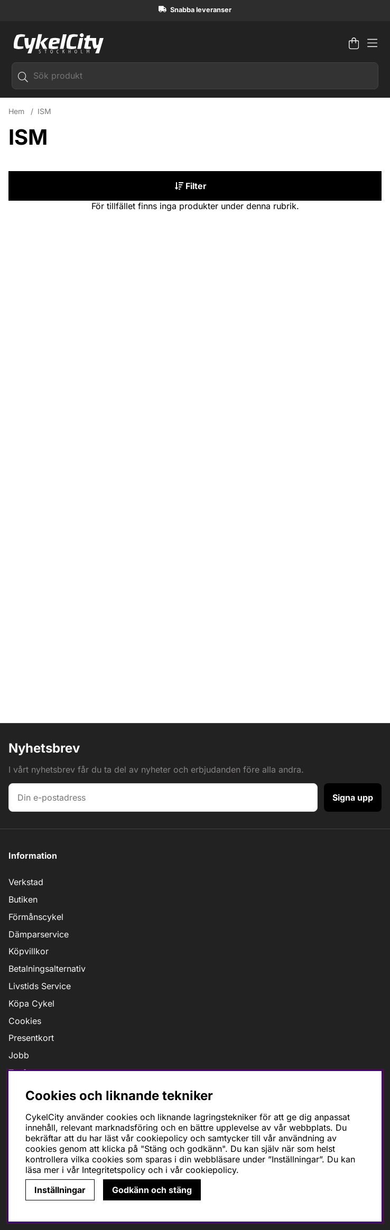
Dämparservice (38, 934)
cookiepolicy (210, 1170)
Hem (16, 111)
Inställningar (60, 1190)
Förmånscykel (35, 917)
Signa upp (352, 797)
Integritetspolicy (113, 1170)
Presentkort (31, 1037)
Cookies (24, 1021)
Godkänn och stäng (152, 1190)
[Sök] (195, 75)
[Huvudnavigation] (372, 43)
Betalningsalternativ (47, 968)
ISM (44, 111)
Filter (191, 186)
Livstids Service (39, 986)
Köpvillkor (28, 951)
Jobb (18, 1055)
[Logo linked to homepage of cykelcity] (56, 43)
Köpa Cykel (31, 1003)
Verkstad (25, 882)
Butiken (23, 899)
